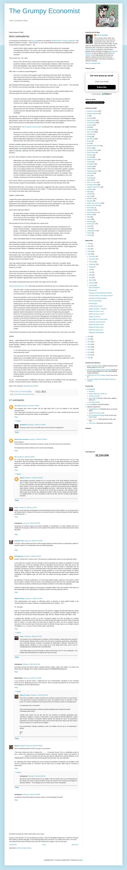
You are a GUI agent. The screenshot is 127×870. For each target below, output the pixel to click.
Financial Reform (92, 150)
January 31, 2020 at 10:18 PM (33, 541)
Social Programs (92, 212)
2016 (89, 344)
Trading (89, 228)
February (92, 283)
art (88, 116)
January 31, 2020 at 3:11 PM (27, 507)
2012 (89, 355)
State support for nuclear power (98, 319)
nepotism (90, 189)
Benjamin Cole (19, 541)
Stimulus (89, 214)
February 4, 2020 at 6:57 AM (39, 695)
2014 (89, 349)
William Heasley (19, 598)
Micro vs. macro (92, 182)
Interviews (90, 173)
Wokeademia (93, 290)
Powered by (102, 94)
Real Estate (90, 208)
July (90, 269)
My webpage (91, 389)
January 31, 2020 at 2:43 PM (25, 457)
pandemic (90, 198)
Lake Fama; (92, 423)
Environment (91, 139)
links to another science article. (32, 127)
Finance (89, 148)
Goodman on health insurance (98, 298)
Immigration (90, 164)
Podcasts (90, 201)
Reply (16, 417)
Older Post (75, 845)
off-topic (89, 194)
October (91, 262)
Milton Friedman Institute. (94, 366)
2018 (89, 339)
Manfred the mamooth (21, 439)
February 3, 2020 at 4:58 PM (31, 794)
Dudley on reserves (94, 316)
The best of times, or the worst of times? (101, 295)
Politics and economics (28, 394)
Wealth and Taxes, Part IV (96, 314)
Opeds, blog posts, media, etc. (98, 393)
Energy (89, 136)
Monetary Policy (92, 185)
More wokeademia (94, 287)
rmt (15, 457)
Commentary (17, 394)
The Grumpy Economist (44, 11)
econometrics (91, 129)
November (92, 259)
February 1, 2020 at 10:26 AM (34, 478)
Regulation (90, 210)
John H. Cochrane (102, 35)
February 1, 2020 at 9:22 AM (32, 556)
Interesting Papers (92, 171)
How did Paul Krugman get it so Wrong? (99, 370)
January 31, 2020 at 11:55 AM (38, 439)
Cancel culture (91, 120)
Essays (89, 141)
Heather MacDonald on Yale (18, 286)
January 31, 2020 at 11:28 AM (30, 405)
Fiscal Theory (91, 152)
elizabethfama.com (94, 409)
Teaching (89, 221)
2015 (89, 347)
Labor (89, 175)
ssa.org (89, 404)
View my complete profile (92, 63)
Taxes (89, 219)
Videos (89, 233)
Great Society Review (95, 301)
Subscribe (102, 87)
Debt (88, 127)
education (90, 134)
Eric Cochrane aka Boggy (96, 415)
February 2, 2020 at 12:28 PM (32, 678)
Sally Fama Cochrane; (95, 413)
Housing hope (93, 303)
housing (89, 162)
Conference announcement (97, 322)
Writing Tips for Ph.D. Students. (96, 375)
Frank (16, 507)
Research (92, 391)
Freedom (89, 155)
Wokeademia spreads (31, 386)
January (91, 285)
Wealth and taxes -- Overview (97, 309)
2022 (89, 249)
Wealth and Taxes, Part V (96, 311)
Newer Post (13, 845)
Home (44, 845)
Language (90, 178)
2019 (89, 336)
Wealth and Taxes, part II (96, 327)
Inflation (89, 168)
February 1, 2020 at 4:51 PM (31, 664)
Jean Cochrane (93, 419)
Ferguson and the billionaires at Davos (100, 293)
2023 (89, 246)
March (91, 280)
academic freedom (92, 113)
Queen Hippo (93, 417)
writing (89, 235)
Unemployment (91, 231)
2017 (89, 342)
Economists (90, 132)
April (90, 277)
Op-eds (89, 196)
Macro (89, 180)
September (92, 264)
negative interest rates (93, 187)
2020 (89, 254)
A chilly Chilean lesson (95, 306)
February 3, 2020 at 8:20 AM (34, 746)
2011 (89, 357)
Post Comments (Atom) (24, 848)
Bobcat (22, 478)
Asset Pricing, (93, 398)
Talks (88, 217)
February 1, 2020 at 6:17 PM (33, 636)
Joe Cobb (17, 405)
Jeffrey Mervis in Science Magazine (63, 40)
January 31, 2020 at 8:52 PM (31, 523)
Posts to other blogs (93, 205)
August (91, 267)
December (92, 256)
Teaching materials (94, 396)
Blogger (80, 860)
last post (34, 40)
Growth (89, 157)
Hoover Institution (90, 49)
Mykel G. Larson (25, 695)
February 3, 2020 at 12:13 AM (37, 425)
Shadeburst (23, 425)
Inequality (90, 166)
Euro (88, 143)
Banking (89, 118)
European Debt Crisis (93, 145)
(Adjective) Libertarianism (96, 332)
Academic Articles (92, 111)
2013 (89, 352)
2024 (89, 243)
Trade (89, 226)
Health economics (92, 159)
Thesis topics (91, 224)
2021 (89, 251)
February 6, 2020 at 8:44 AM (36, 776)
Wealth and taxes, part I (96, 330)
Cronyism (90, 125)
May (90, 275)
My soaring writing (94, 402)
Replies (18, 421)
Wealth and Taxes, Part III (96, 324)
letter (19, 146)
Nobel (89, 191)
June (90, 272)
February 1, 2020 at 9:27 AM (33, 598)
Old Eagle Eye (18, 556)
